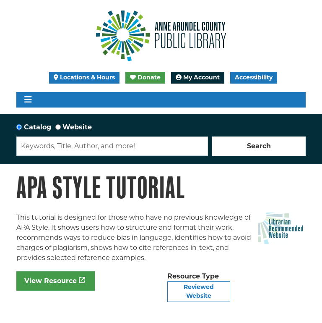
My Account (198, 77)
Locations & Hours (84, 77)
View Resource (50, 281)
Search (259, 146)
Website (77, 127)
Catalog (37, 127)
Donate (145, 77)
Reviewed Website (199, 291)
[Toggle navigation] (28, 99)
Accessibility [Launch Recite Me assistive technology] (254, 77)
